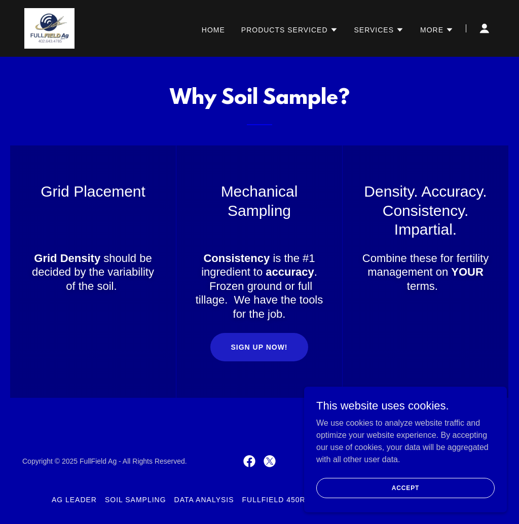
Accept (405, 487)
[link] (49, 27)
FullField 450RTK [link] (279, 500)
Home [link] (213, 30)
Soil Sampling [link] (135, 500)
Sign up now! (259, 347)
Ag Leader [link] (74, 500)
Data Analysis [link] (204, 500)
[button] (289, 30)
